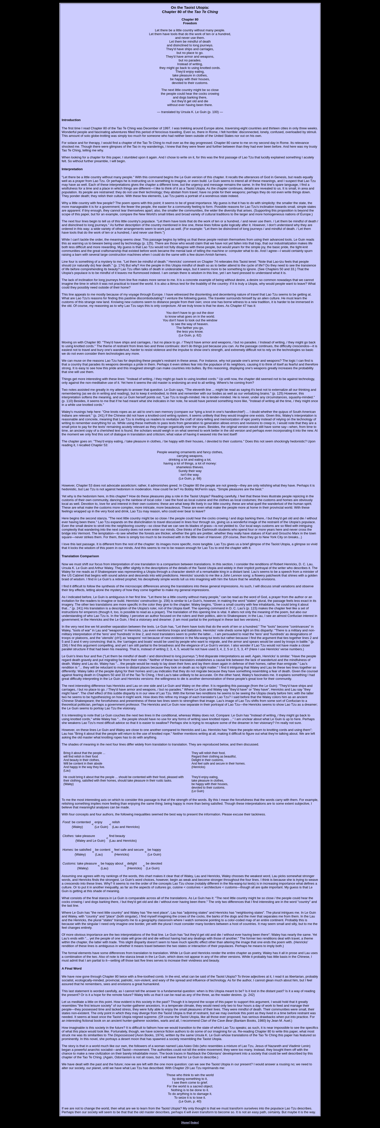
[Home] (185, 1122)
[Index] (195, 1122)
